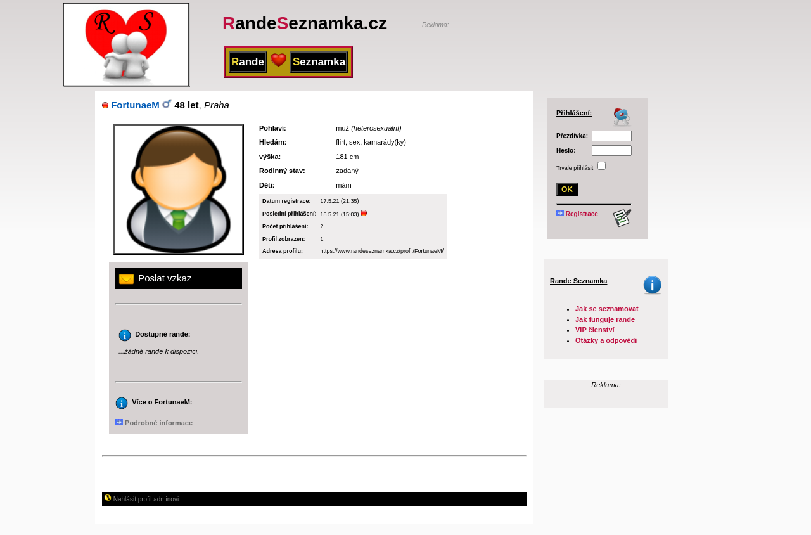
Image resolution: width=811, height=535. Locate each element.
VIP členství (595, 329)
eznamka (319, 62)
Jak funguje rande (605, 319)
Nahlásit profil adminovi (141, 499)
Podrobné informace (154, 423)
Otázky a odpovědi (606, 340)
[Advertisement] (570, 49)
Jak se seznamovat (607, 309)
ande (247, 62)
